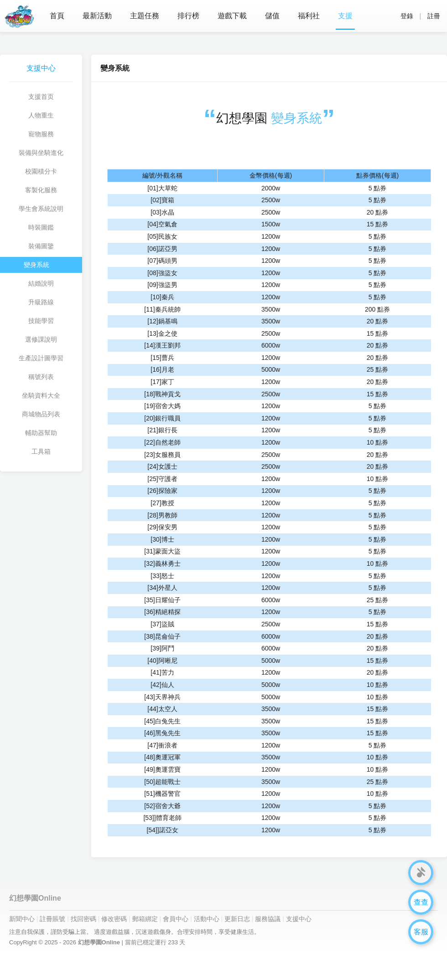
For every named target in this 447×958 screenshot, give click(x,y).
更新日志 (237, 918)
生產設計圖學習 (41, 358)
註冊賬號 (52, 918)
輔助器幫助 (41, 432)
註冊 (433, 16)
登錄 (406, 16)
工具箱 (41, 451)
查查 (421, 902)
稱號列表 (41, 376)
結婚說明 (41, 283)
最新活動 (97, 16)
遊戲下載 (232, 16)
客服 (421, 932)
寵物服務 (41, 134)
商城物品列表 (41, 414)
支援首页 (41, 96)
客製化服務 (41, 190)
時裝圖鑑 (41, 227)
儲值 (272, 16)
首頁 (57, 16)
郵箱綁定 (145, 918)
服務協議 (268, 918)
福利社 (309, 16)
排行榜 (188, 16)
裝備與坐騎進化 (41, 152)
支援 (345, 16)
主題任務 (144, 16)
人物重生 (41, 115)
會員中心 (175, 918)
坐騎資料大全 (41, 395)
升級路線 (41, 302)
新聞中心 (22, 918)
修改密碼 (114, 918)
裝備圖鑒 (41, 246)
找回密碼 (83, 918)
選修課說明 (41, 339)
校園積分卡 (41, 171)
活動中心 (206, 918)
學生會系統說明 (41, 208)
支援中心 (299, 918)
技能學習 (41, 320)
